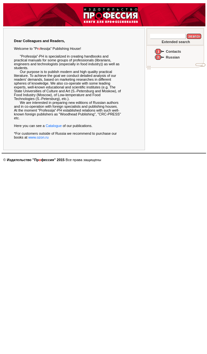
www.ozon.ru (38, 137)
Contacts (173, 51)
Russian (173, 57)
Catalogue (54, 126)
